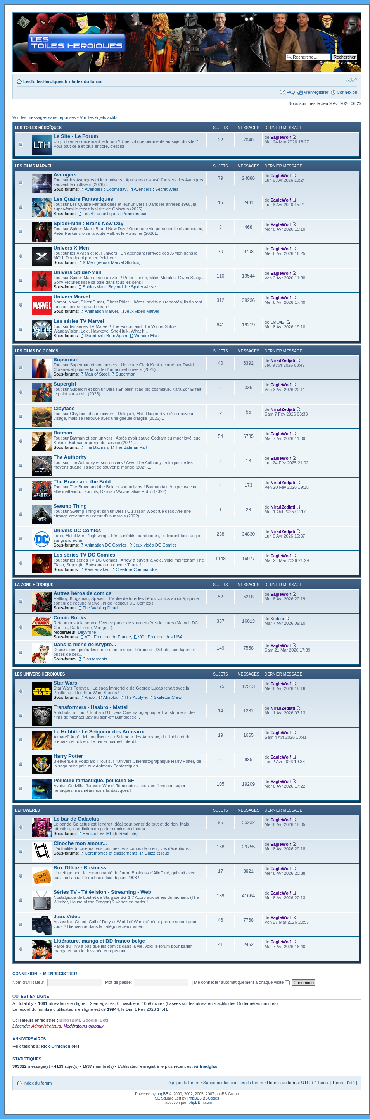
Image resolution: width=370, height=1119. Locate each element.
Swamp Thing (70, 506)
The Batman (96, 447)
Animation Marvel (101, 311)
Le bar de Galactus (76, 819)
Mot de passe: (118, 982)
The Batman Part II (133, 447)
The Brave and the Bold (82, 481)
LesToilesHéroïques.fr (45, 81)
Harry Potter (68, 756)
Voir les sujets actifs (99, 117)
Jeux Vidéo (67, 916)
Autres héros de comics (83, 593)
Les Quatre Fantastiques (83, 199)
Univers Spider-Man (78, 272)
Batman (63, 433)
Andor (90, 697)
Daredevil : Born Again (106, 335)
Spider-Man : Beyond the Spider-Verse (119, 286)
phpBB (162, 1094)
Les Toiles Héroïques (38, 128)
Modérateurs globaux (83, 1026)
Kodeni (277, 618)
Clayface (64, 408)
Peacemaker (97, 569)
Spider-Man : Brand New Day (88, 223)
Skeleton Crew (168, 697)
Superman (66, 359)
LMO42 (277, 322)
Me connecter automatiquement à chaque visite (242, 982)
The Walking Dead (100, 607)
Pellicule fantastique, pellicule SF (94, 780)
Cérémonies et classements (111, 853)
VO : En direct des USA (160, 637)
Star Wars (65, 683)
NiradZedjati (282, 360)
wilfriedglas (206, 1066)
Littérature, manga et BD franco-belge (99, 941)
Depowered (27, 810)
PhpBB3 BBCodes (203, 1098)
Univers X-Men (71, 248)
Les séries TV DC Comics (84, 555)
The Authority (70, 457)
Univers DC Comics (77, 530)
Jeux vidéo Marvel (142, 311)
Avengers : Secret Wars (156, 189)
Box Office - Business (80, 868)
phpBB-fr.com (201, 1102)
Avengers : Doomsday (105, 189)
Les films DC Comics (36, 351)
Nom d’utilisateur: (28, 982)
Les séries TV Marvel (79, 321)
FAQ (290, 92)
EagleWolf (280, 137)
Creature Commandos (136, 569)
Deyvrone (87, 632)
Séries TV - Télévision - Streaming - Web (102, 892)
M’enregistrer (315, 92)
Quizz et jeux (156, 853)
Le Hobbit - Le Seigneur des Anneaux (99, 732)
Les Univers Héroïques (40, 674)
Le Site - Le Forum (76, 136)
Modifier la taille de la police (351, 79)
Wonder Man (146, 335)
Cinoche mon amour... (80, 843)
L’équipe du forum (182, 1082)
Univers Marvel (72, 297)
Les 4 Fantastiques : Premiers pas (115, 213)
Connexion (347, 92)
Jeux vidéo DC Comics (154, 545)
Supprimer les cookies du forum (233, 1082)
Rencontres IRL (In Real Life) (110, 833)
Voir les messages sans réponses (44, 117)
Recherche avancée (338, 62)
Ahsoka (110, 697)
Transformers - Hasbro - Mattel (91, 707)
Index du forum (87, 81)
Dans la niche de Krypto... (85, 644)
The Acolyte (135, 697)
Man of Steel (97, 374)
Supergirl (65, 384)
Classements (95, 659)
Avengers (65, 175)
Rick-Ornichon (55, 1046)
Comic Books (70, 618)
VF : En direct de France (108, 637)
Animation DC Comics (105, 545)
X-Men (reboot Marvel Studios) (112, 262)
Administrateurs (46, 1026)
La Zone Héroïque (34, 585)
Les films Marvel (33, 166)
